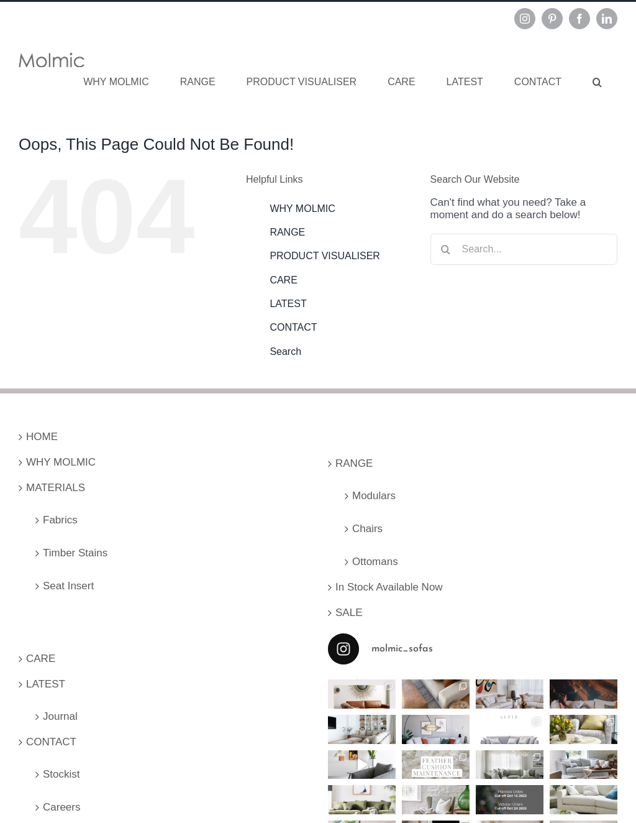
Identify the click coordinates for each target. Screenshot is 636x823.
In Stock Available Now (389, 587)
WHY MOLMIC (302, 208)
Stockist (61, 774)
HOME (42, 437)
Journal (60, 716)
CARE (283, 280)
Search (285, 351)
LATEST (288, 303)
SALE (348, 612)
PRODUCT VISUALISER (325, 256)
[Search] (445, 249)
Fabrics (60, 520)
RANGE (287, 232)
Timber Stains (75, 553)
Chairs (367, 529)
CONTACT (293, 327)
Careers (61, 807)
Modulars (374, 496)
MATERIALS (55, 488)
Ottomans (375, 562)
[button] (597, 82)
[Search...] (523, 249)
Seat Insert (68, 586)
